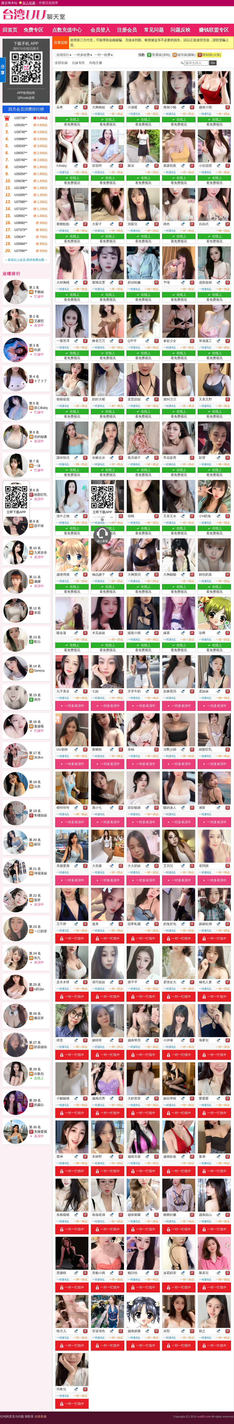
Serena (39, 670)
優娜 (37, 581)
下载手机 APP (25, 43)
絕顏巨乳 (40, 494)
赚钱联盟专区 (214, 30)
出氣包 (39, 1074)
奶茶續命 (40, 1047)
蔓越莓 (39, 726)
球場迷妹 (40, 873)
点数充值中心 (67, 30)
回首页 (9, 30)
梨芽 (37, 900)
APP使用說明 (26, 93)
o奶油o (39, 989)
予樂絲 (39, 292)
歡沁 (37, 641)
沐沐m (38, 757)
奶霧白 (39, 1105)
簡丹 (37, 699)
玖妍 (37, 350)
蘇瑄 (37, 844)
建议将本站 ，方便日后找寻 (29, 3)
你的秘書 (40, 437)
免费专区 (33, 30)
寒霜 (37, 613)
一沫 (37, 466)
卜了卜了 (40, 381)
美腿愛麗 (40, 1131)
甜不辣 (39, 526)
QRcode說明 (25, 98)
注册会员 (127, 30)
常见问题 (154, 30)
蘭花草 (39, 1018)
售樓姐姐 (40, 815)
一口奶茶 (40, 931)
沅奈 (37, 786)
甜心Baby (41, 408)
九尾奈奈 (40, 552)
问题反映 (180, 30)
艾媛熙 (39, 321)
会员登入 (100, 30)
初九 (37, 958)
